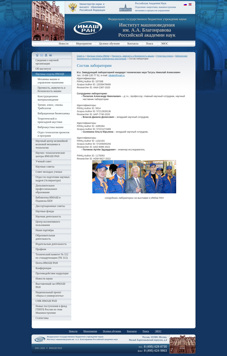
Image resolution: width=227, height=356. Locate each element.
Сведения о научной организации (47, 62)
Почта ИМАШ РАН (47, 263)
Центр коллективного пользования (48, 223)
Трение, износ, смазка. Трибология (50, 106)
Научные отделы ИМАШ (98, 56)
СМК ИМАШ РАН (46, 300)
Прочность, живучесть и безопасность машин (133, 56)
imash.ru (81, 56)
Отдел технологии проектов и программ (53, 134)
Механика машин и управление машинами (51, 81)
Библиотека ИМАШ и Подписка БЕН (48, 199)
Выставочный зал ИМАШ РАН (50, 285)
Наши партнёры (45, 230)
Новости (63, 43)
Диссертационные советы (50, 206)
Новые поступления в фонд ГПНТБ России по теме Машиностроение (51, 309)
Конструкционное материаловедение (48, 98)
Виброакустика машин (50, 127)
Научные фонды (45, 211)
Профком (41, 249)
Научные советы (45, 166)
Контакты (132, 43)
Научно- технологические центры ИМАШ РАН (50, 154)
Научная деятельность (48, 216)
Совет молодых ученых (49, 171)
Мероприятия (84, 43)
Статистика (42, 318)
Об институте (43, 68)
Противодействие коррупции (52, 273)
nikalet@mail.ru (116, 75)
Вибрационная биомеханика (54, 113)
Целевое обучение (109, 43)
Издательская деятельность (51, 244)
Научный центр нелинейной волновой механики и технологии (52, 144)
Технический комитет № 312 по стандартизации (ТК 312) (52, 256)
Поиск (149, 43)
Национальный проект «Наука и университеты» (50, 294)
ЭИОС (164, 43)
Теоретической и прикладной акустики (50, 120)
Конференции (43, 268)
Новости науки (44, 278)
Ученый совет (44, 161)
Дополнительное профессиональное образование (46, 189)
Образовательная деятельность (45, 237)
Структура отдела (164, 56)
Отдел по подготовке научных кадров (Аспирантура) (53, 179)
